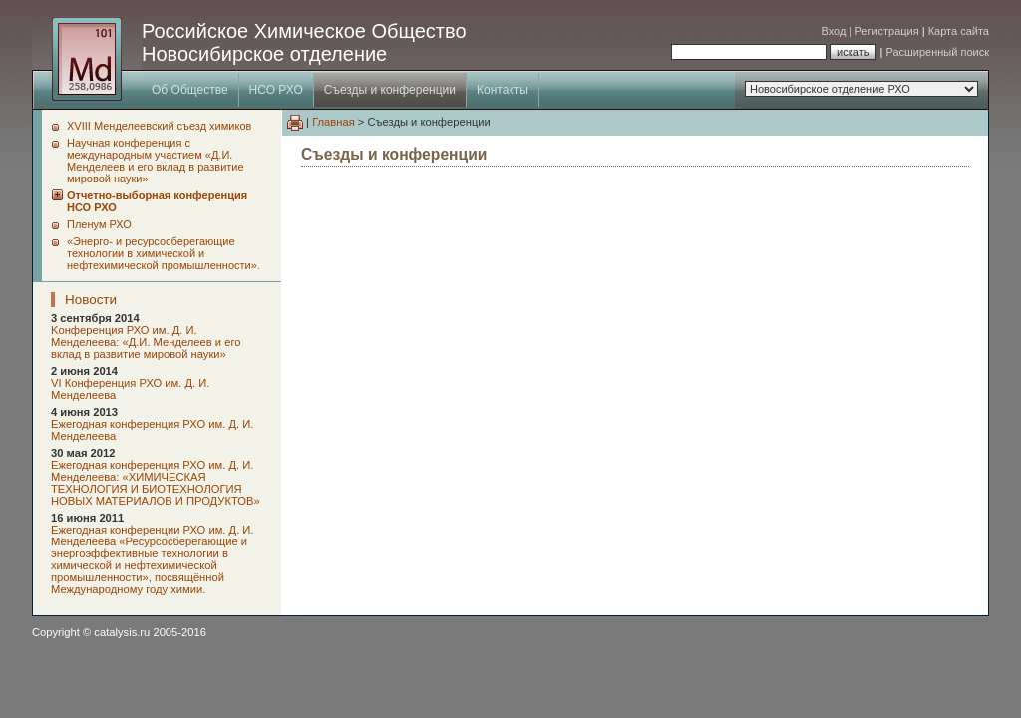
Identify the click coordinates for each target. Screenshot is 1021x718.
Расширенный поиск (937, 52)
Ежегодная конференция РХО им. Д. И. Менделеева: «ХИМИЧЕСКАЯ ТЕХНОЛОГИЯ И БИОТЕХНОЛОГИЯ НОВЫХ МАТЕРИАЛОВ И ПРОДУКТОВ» (155, 483)
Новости (91, 299)
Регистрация (886, 31)
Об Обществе (190, 90)
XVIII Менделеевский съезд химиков (159, 126)
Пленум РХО (99, 224)
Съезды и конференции (390, 90)
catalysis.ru (122, 632)
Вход (834, 31)
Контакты (502, 90)
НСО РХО (276, 90)
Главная (333, 122)
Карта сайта (958, 31)
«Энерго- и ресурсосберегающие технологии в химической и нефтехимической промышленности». (163, 253)
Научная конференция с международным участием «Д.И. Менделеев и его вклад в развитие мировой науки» (155, 160)
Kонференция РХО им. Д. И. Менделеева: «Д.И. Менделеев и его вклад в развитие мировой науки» (146, 342)
